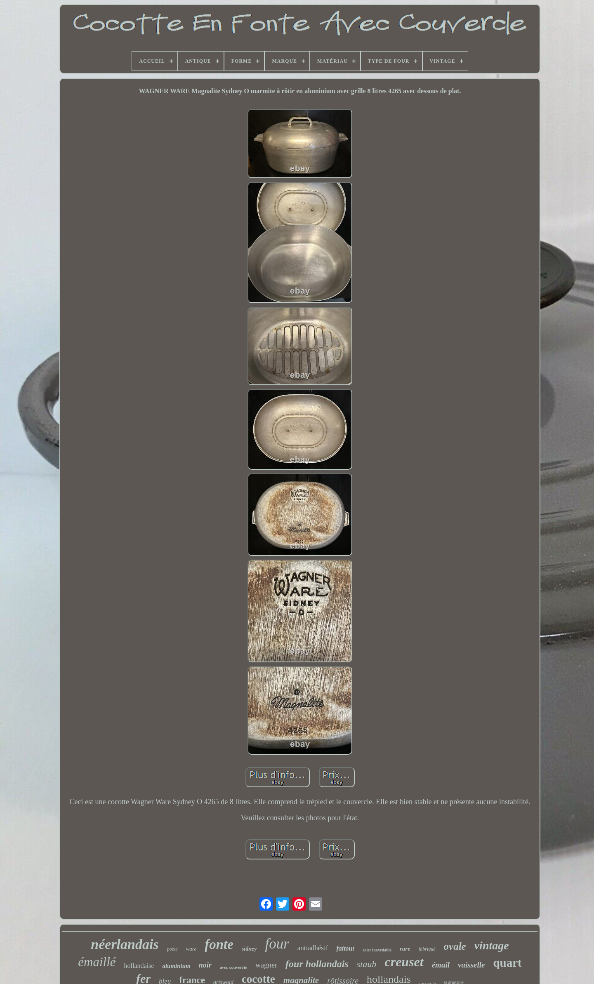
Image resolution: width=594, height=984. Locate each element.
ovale (455, 946)
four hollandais (317, 963)
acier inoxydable (377, 950)
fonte (219, 944)
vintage (491, 945)
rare (405, 948)
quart (507, 962)
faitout (345, 948)
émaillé (97, 962)
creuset (403, 961)
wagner (266, 965)
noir (205, 965)
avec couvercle (233, 967)
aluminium (176, 966)
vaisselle (471, 964)
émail (441, 964)
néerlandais (124, 944)
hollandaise (139, 965)
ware (191, 949)
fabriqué (427, 949)
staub (367, 964)
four (277, 944)
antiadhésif (312, 948)
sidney (249, 949)
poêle (172, 949)
